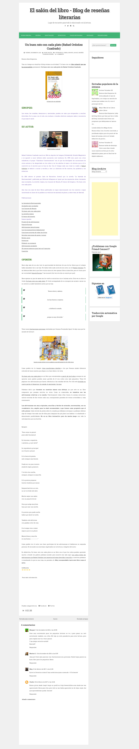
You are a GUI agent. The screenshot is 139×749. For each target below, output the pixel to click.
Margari (32, 630)
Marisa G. (32, 653)
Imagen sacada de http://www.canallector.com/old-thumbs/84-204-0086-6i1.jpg (54, 362)
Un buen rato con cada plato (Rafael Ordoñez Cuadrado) (53, 46)
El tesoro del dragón (28, 216)
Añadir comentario (28, 699)
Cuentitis (25, 251)
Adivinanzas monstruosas (30, 227)
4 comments (60, 54)
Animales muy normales (30, 206)
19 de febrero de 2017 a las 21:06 (43, 669)
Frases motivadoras (76, 35)
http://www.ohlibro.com (68, 685)
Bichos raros (26, 238)
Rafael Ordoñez (78, 267)
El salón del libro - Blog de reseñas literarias (69, 14)
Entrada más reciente (26, 619)
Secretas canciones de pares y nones (34, 235)
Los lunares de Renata (29, 208)
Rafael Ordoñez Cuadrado (53, 149)
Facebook (42, 606)
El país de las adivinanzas (30, 222)
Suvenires (25, 240)
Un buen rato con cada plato (54, 101)
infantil (70, 52)
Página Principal (26, 35)
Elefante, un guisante (29, 243)
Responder (33, 647)
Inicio (55, 619)
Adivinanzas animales (29, 246)
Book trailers (49, 35)
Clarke (31, 682)
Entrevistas (62, 35)
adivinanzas (59, 52)
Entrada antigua (82, 619)
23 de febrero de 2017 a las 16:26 (45, 682)
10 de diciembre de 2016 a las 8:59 (47, 653)
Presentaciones (102, 35)
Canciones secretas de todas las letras (34, 232)
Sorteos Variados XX (106, 90)
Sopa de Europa (27, 224)
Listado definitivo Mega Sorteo (102, 128)
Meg (31, 669)
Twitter (51, 606)
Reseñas (38, 35)
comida (65, 52)
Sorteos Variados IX (105, 142)
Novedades (90, 35)
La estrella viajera (28, 214)
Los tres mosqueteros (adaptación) (33, 230)
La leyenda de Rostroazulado (31, 203)
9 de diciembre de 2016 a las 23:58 (46, 630)
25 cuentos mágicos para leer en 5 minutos (36, 248)
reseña (51, 54)
